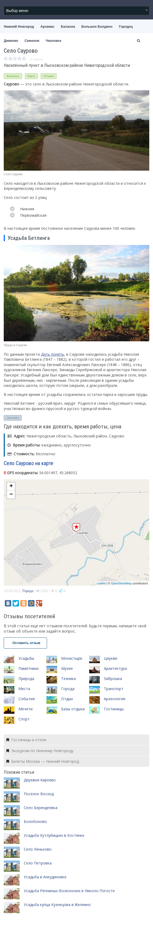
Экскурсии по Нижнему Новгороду (39, 750)
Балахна (68, 26)
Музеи (67, 668)
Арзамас (47, 26)
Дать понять (52, 354)
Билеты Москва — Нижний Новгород (42, 761)
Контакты (13, 75)
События (26, 698)
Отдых (67, 698)
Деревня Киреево (40, 779)
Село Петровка (38, 863)
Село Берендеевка (40, 807)
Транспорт (113, 688)
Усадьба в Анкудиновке (45, 876)
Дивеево (11, 41)
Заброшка (113, 678)
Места (24, 688)
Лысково (12, 418)
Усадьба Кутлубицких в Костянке (54, 835)
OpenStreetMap (121, 583)
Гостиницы (114, 708)
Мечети (25, 708)
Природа (26, 678)
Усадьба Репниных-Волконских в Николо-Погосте (69, 890)
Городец (126, 26)
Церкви (110, 658)
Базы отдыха (73, 708)
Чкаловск (53, 41)
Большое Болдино (96, 26)
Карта (31, 75)
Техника (68, 678)
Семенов (32, 41)
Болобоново (35, 821)
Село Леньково (38, 849)
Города (27, 591)
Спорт (24, 718)
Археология (114, 698)
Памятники (28, 668)
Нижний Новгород (19, 26)
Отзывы (49, 75)
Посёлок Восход (39, 793)
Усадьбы (26, 658)
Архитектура (115, 668)
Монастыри (71, 658)
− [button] (11, 495)
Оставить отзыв (25, 643)
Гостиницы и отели (26, 739)
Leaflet (101, 583)
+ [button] (11, 486)
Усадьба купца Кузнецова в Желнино (57, 904)
